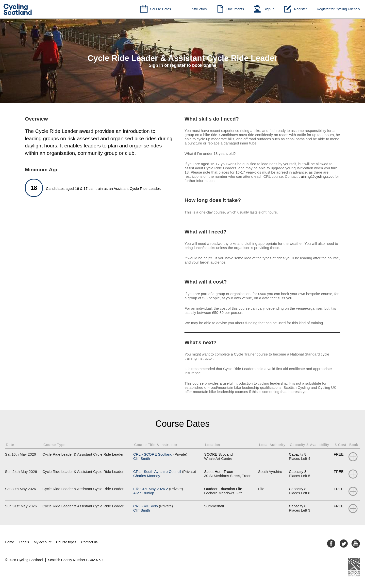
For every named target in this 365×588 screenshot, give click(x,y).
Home (9, 542)
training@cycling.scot (316, 176)
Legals (24, 542)
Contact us (89, 542)
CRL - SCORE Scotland (152, 454)
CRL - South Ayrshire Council (157, 471)
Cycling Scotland (30, 560)
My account (42, 542)
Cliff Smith (141, 458)
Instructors (199, 9)
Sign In (269, 9)
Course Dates (160, 9)
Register (300, 9)
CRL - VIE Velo (145, 506)
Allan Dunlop (143, 493)
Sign (153, 65)
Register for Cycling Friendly (338, 9)
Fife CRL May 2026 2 (150, 489)
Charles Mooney (146, 476)
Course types (66, 542)
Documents (235, 9)
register (177, 65)
